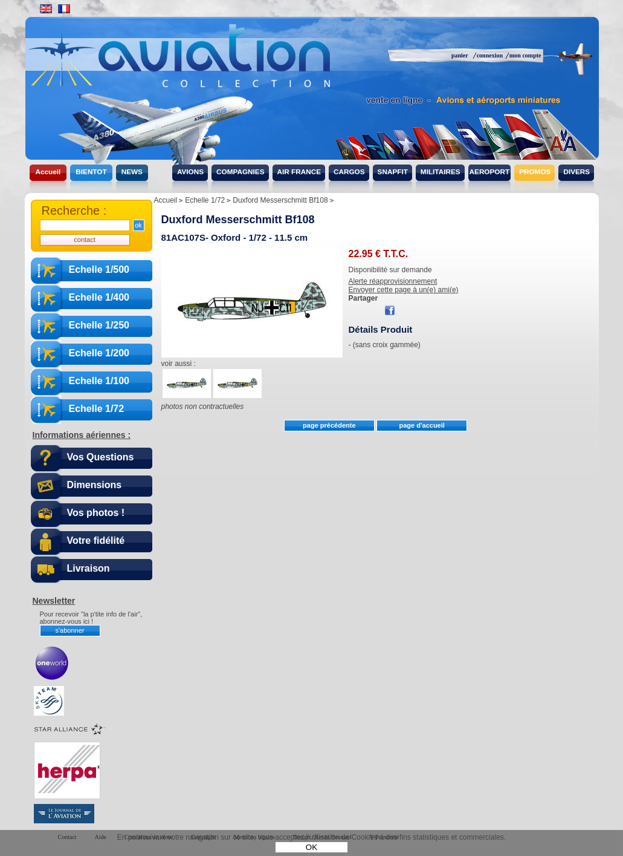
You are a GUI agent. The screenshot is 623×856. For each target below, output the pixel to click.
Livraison (88, 568)
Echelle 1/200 (99, 353)
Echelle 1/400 (99, 297)
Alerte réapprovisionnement (393, 281)
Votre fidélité (96, 540)
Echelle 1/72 (96, 408)
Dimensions (94, 485)
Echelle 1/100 (99, 381)
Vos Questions (100, 457)
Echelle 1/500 (99, 269)
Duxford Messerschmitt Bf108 (238, 220)
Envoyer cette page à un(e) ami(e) (404, 290)
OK (311, 847)
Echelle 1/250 (99, 325)
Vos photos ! (96, 513)
